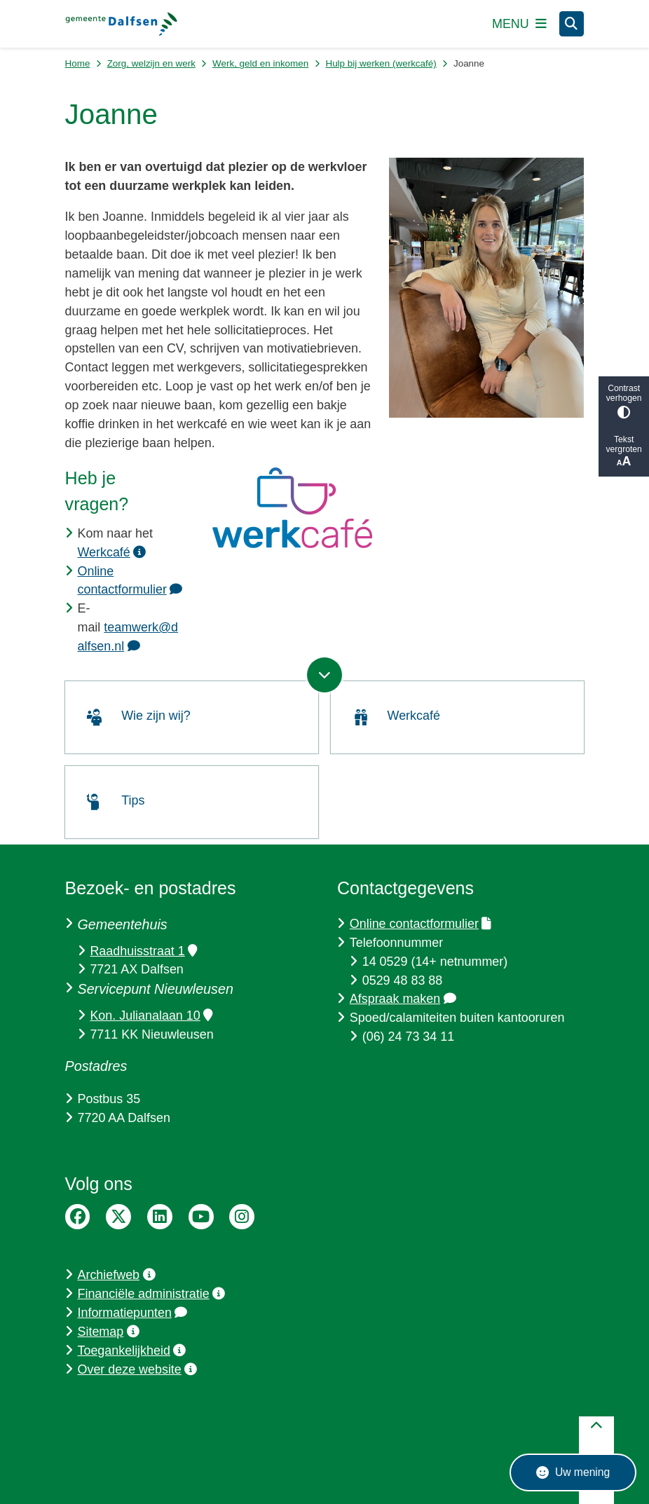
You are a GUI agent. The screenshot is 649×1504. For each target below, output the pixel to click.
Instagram (241, 1216)
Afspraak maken (403, 999)
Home (77, 63)
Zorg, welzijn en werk (151, 63)
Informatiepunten (133, 1313)
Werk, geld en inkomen (260, 63)
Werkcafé (112, 552)
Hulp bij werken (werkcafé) (380, 63)
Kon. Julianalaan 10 (151, 1016)
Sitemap (108, 1332)
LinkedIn (159, 1216)
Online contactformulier (420, 924)
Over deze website (138, 1369)
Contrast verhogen (624, 401)
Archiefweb (117, 1275)
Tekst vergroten (624, 452)
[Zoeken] (572, 23)
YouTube (201, 1216)
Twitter (118, 1216)
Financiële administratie (152, 1294)
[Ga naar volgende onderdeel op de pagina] (324, 674)
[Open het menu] (519, 23)
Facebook (77, 1216)
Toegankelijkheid (132, 1351)
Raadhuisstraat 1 (143, 951)
